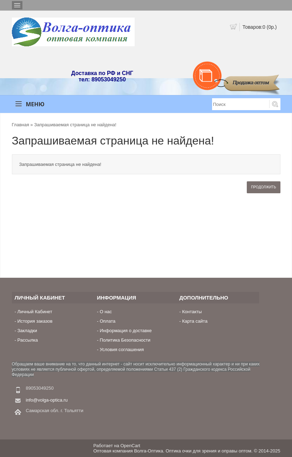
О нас (106, 311)
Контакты (192, 311)
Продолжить (263, 187)
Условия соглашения (122, 349)
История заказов (34, 321)
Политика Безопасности (125, 340)
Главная (20, 124)
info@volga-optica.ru (47, 400)
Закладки (27, 330)
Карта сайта (194, 321)
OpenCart (130, 445)
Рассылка (27, 340)
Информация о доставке (125, 330)
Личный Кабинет (34, 311)
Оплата (107, 321)
